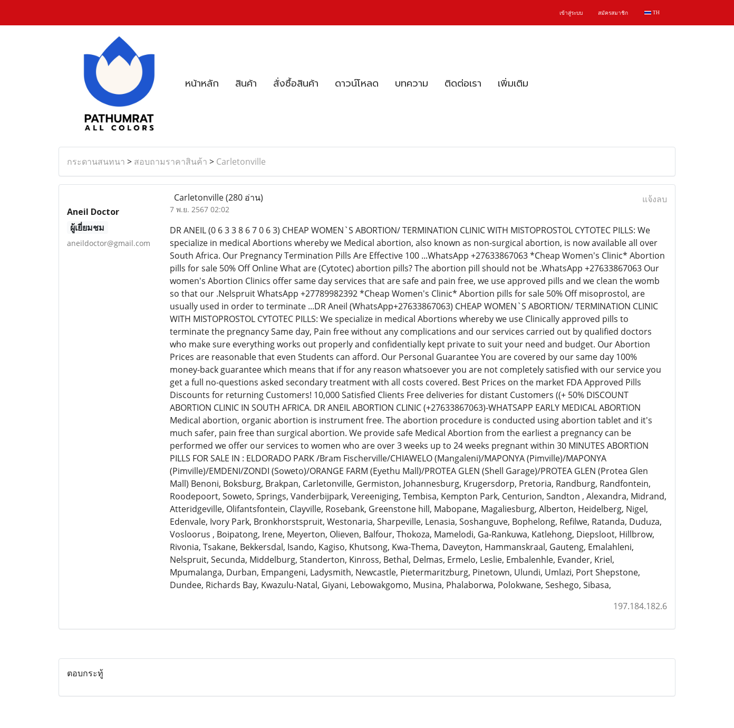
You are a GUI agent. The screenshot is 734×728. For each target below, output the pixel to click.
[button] (546, 83)
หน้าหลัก (202, 83)
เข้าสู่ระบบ (571, 13)
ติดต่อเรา (463, 83)
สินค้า (246, 83)
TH (652, 12)
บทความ (411, 83)
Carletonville (241, 161)
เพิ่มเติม (513, 83)
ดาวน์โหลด (357, 83)
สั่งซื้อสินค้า (295, 83)
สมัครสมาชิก (613, 13)
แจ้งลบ (654, 199)
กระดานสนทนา (96, 161)
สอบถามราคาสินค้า (170, 161)
